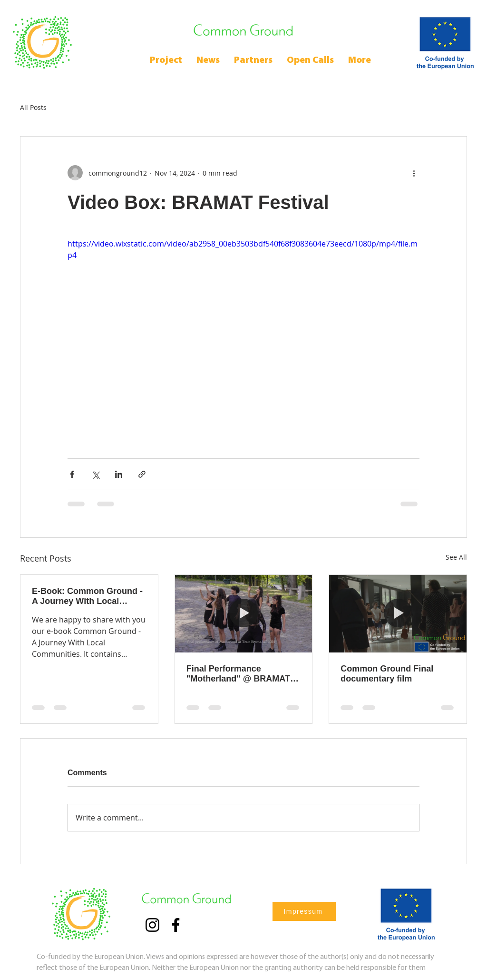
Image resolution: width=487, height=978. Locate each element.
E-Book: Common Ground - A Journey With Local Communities (87, 596)
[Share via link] (141, 474)
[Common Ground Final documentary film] (398, 613)
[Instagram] (152, 925)
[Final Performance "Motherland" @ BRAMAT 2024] (243, 613)
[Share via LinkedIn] (118, 474)
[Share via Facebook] (72, 474)
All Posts (33, 107)
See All (456, 557)
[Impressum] (304, 911)
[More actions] (413, 172)
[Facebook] (175, 925)
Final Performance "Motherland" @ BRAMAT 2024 (238, 674)
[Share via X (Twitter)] (95, 474)
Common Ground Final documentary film (387, 673)
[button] (310, 60)
